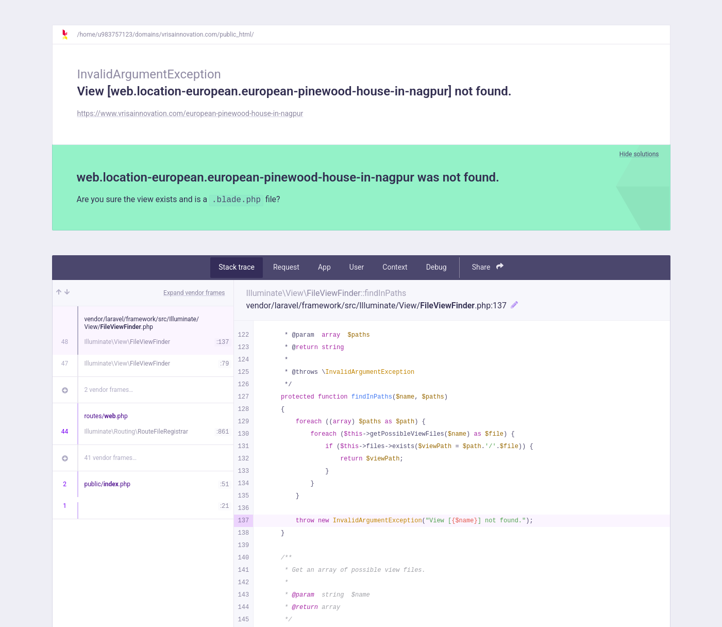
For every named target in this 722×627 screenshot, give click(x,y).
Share (487, 267)
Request (286, 267)
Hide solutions (639, 154)
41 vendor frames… (111, 457)
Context (394, 267)
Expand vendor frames (194, 292)
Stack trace (237, 267)
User (356, 267)
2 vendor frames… (109, 389)
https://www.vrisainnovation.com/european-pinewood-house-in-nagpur (190, 113)
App (324, 267)
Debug (436, 267)
